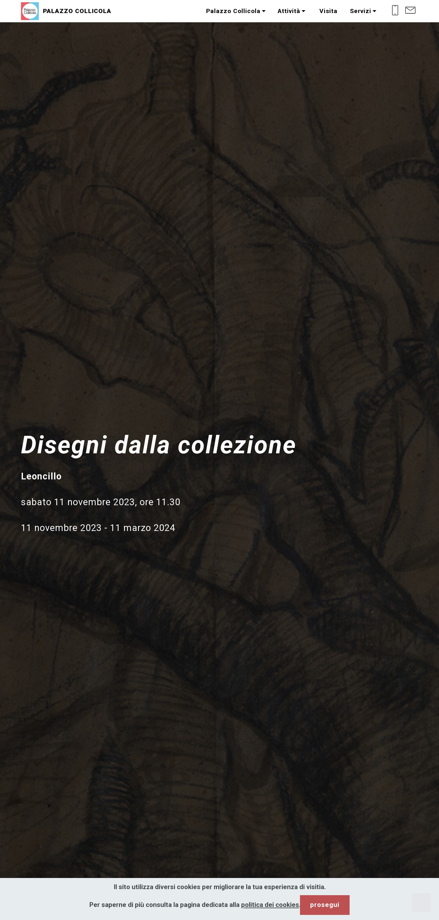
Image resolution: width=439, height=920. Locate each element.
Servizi (360, 11)
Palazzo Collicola (233, 11)
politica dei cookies (270, 905)
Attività (289, 11)
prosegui (324, 905)
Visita (327, 11)
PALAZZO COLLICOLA (77, 11)
